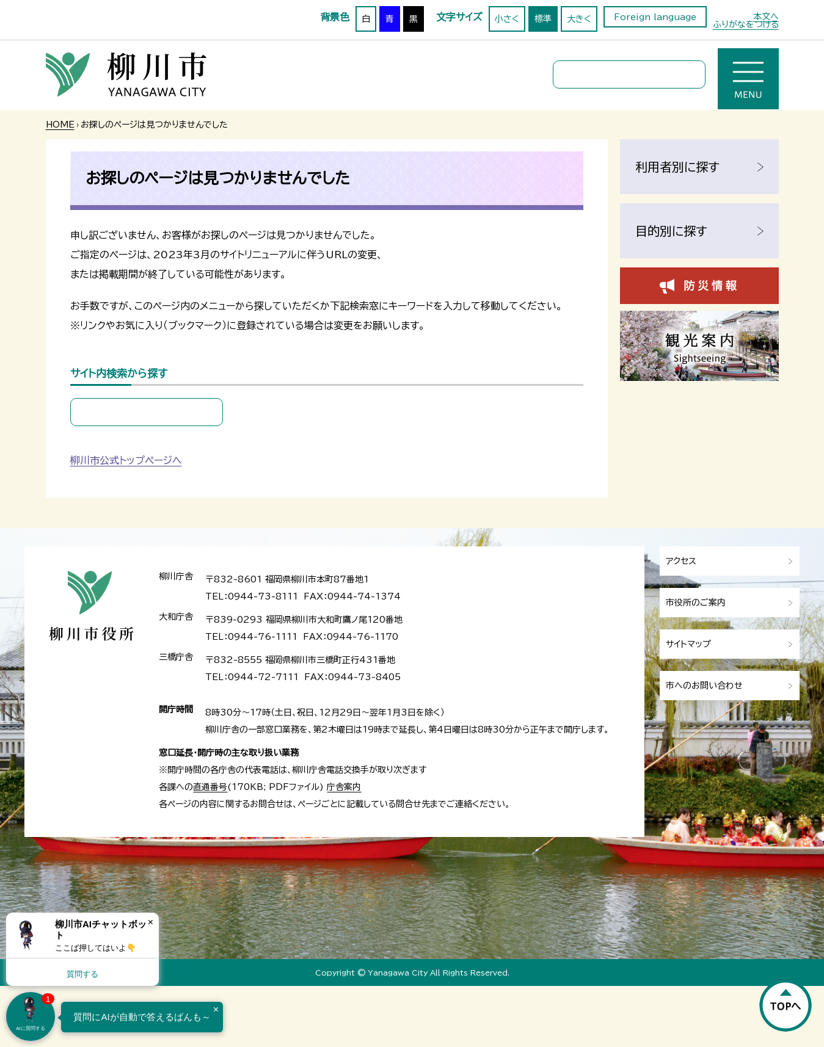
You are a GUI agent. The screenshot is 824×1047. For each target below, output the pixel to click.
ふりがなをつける (746, 24)
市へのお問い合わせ (704, 685)
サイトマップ (688, 644)
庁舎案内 (344, 787)
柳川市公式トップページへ (126, 460)
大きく (579, 19)
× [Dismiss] (150, 922)
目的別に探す (671, 231)
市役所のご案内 (696, 602)
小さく (507, 19)
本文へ (766, 16)
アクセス (681, 561)
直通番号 (210, 787)
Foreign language (655, 17)
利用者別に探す (677, 167)
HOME (60, 124)
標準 (543, 19)
